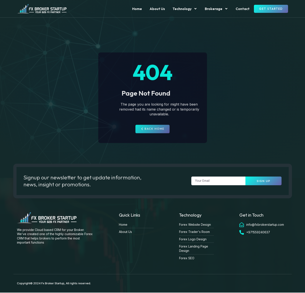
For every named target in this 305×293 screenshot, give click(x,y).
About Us (157, 9)
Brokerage (216, 9)
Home (137, 9)
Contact (243, 9)
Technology (185, 9)
